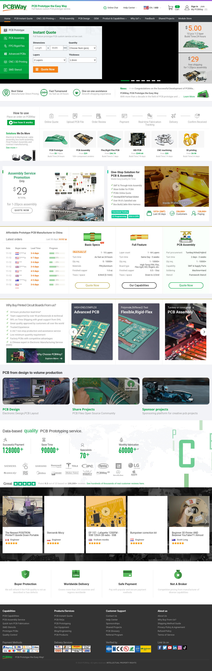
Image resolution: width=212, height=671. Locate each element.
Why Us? (136, 18)
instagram (180, 648)
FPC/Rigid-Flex (14, 46)
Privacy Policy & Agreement (171, 627)
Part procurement (174, 252)
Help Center (130, 7)
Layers (36, 54)
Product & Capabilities (115, 18)
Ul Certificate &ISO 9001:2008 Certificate (123, 649)
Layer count (124, 252)
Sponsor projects (155, 409)
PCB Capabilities (11, 616)
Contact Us (111, 616)
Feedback (150, 18)
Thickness (74, 54)
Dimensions (39, 42)
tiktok (185, 648)
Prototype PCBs (10, 631)
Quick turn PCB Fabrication (16, 623)
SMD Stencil (13, 69)
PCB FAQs (59, 619)
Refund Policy (164, 631)
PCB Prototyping (62, 623)
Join (202, 6)
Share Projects (83, 409)
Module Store (185, 18)
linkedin (175, 648)
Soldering (170, 270)
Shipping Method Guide (169, 623)
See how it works (21, 122)
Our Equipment (61, 627)
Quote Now (45, 69)
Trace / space (125, 275)
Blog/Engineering (62, 631)
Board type (124, 266)
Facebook (160, 648)
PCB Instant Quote (23, 18)
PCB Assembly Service (14, 619)
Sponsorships (113, 623)
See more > (11, 147)
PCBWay (15, 8)
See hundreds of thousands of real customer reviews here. (116, 483)
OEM (96, 18)
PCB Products (61, 635)
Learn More (189, 96)
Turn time (170, 257)
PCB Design (84, 18)
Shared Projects (166, 18)
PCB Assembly (67, 18)
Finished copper (126, 270)
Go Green (145, 649)
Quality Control (10, 635)
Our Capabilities (139, 285)
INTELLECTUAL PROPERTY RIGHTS (121, 663)
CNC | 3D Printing (46, 18)
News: (123, 88)
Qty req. (169, 261)
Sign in (194, 6)
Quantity (73, 42)
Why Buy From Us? (167, 619)
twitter (165, 648)
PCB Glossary (113, 631)
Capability (170, 266)
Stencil (169, 275)
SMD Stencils (9, 627)
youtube (170, 648)
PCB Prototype (14, 30)
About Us (162, 616)
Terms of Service (166, 635)
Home (7, 18)
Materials (76, 266)
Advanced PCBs (15, 54)
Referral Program (114, 635)
